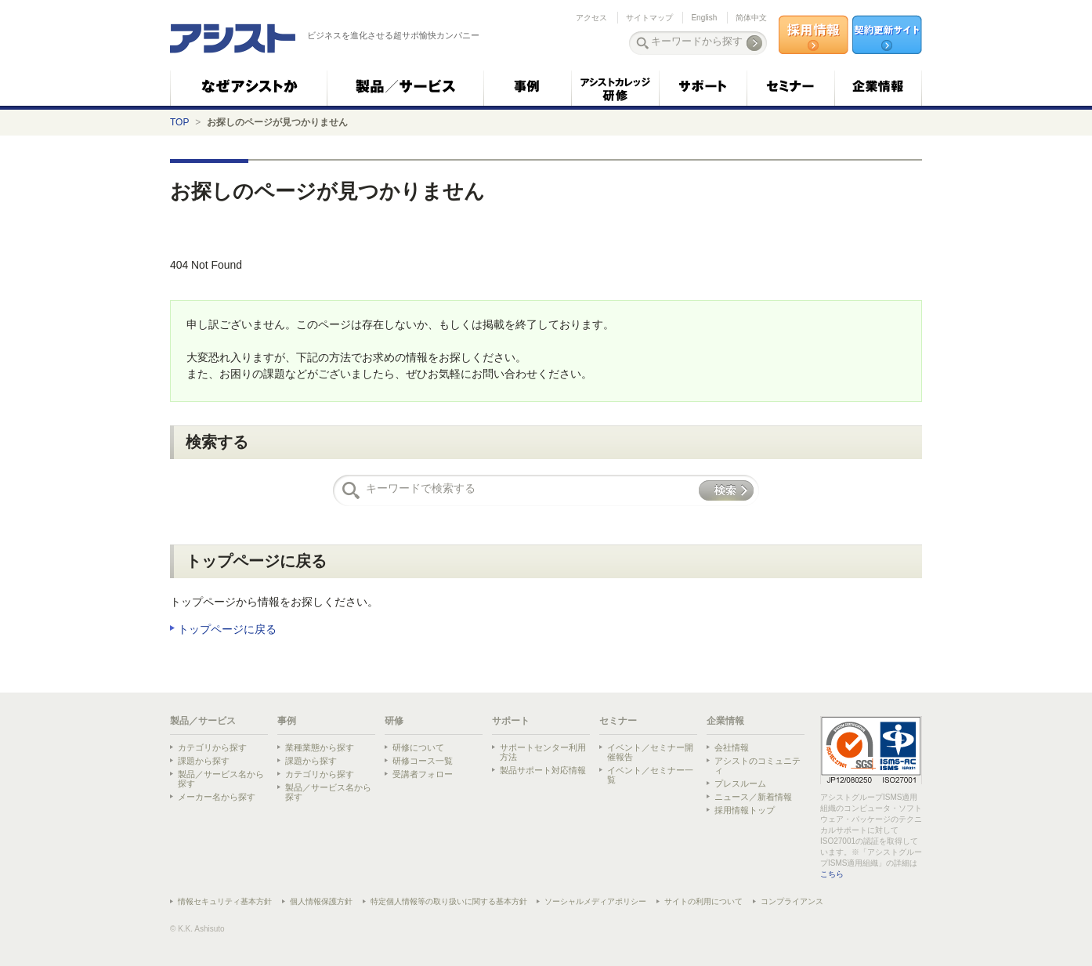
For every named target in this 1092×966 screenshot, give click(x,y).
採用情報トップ (744, 810)
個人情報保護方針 (321, 901)
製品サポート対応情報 (543, 770)
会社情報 (731, 747)
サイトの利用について (703, 901)
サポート (511, 720)
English (704, 17)
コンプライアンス (792, 901)
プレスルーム (740, 783)
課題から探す (204, 760)
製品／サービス (203, 720)
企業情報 (725, 720)
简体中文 (751, 17)
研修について (418, 747)
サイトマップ (649, 17)
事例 (286, 720)
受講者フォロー (422, 774)
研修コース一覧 (422, 760)
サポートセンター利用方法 (543, 752)
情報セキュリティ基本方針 (225, 901)
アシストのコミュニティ (757, 765)
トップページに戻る (227, 629)
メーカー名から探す (216, 796)
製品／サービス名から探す (221, 778)
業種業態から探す (319, 747)
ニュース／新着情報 (753, 796)
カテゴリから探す (212, 747)
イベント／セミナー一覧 (650, 774)
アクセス (591, 17)
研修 (394, 720)
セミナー (618, 720)
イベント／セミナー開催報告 (650, 752)
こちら (832, 874)
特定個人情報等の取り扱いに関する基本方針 (449, 901)
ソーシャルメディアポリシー (595, 901)
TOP (179, 122)
